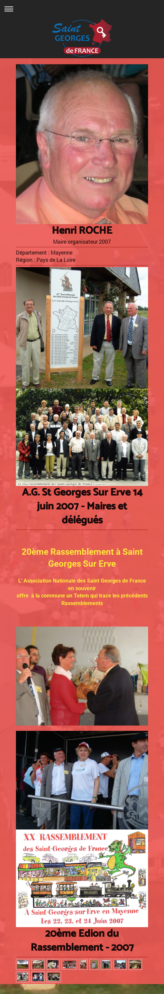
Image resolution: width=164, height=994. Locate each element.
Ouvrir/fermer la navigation (82, 9)
